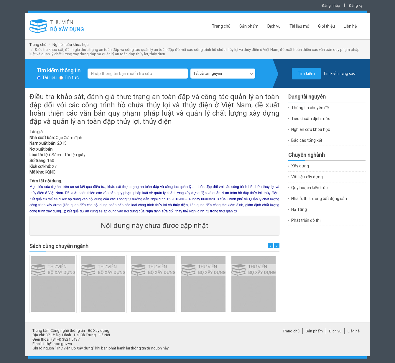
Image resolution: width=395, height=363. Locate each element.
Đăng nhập (331, 5)
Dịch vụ (274, 26)
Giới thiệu (326, 26)
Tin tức (72, 77)
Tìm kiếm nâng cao (339, 73)
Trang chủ (221, 26)
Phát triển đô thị (305, 220)
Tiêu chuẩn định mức (310, 118)
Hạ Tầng (299, 209)
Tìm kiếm (306, 73)
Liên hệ (350, 26)
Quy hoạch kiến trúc (309, 187)
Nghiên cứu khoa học (70, 44)
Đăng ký (356, 5)
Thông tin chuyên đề (310, 107)
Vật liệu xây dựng (307, 176)
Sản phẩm (249, 26)
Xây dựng (300, 166)
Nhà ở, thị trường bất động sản (319, 198)
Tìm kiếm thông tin (58, 70)
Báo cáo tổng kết (306, 140)
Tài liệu (49, 77)
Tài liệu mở (299, 26)
